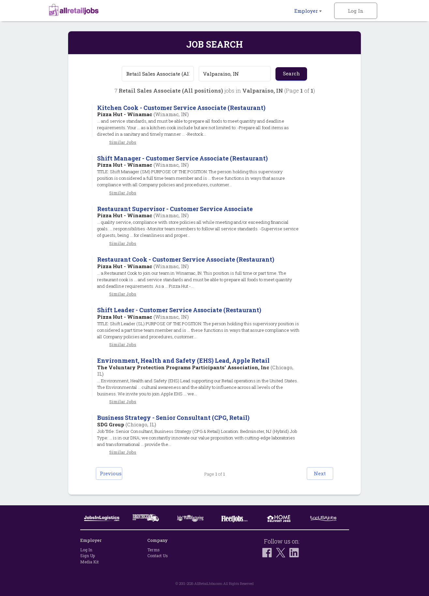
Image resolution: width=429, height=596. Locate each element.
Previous (118, 473)
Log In (355, 11)
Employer (308, 11)
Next (311, 473)
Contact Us (157, 555)
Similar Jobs (122, 142)
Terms (153, 549)
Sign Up (87, 555)
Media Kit (89, 561)
